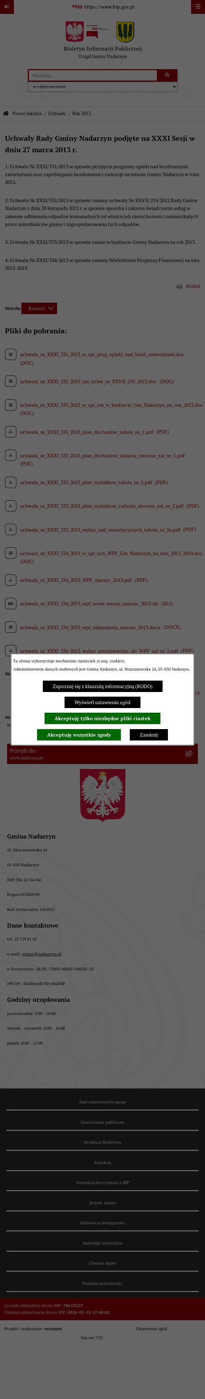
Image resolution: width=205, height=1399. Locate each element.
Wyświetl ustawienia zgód (102, 702)
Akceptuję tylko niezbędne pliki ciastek (102, 718)
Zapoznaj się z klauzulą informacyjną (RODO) (103, 686)
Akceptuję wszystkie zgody (79, 735)
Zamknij (149, 735)
